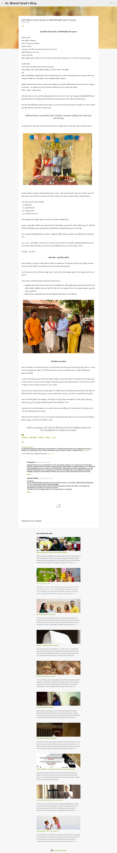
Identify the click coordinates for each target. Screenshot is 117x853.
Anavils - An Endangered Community (47, 645)
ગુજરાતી (54, 437)
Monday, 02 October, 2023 (43, 462)
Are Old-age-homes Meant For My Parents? (50, 800)
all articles (85, 450)
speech (48, 437)
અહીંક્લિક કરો (50, 453)
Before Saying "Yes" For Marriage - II (48, 831)
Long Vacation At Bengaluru (45, 707)
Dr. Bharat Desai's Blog (20, 3)
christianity (33, 437)
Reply (29, 474)
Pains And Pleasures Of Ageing (46, 614)
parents (41, 437)
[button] (22, 26)
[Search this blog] (106, 3)
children (24, 437)
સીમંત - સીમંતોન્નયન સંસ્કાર (44, 583)
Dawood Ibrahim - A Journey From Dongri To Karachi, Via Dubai (56, 769)
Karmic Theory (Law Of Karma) (46, 676)
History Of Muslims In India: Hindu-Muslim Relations (52, 552)
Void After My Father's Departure (47, 738)
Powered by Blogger (58, 850)
